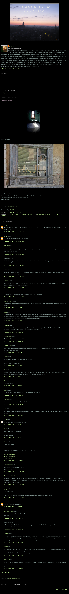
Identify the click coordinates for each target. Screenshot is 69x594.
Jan (5, 381)
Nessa (6, 442)
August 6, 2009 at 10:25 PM (14, 471)
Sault (11, 210)
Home (34, 575)
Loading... (3, 92)
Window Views (10, 206)
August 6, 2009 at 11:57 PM (14, 497)
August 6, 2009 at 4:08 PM (13, 365)
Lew (5, 408)
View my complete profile (10, 68)
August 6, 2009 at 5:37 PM (13, 415)
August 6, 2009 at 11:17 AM (14, 254)
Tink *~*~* (7, 559)
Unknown (6, 502)
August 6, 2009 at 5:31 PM (13, 395)
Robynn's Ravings (9, 225)
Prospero (6, 325)
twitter (5, 458)
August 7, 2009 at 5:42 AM (13, 529)
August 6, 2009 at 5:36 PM (13, 404)
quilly (5, 489)
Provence (15, 210)
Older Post (64, 575)
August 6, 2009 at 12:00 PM (14, 276)
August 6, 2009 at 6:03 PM (13, 424)
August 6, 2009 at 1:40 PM (13, 308)
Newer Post (4, 575)
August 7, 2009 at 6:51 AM (13, 542)
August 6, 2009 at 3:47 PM (13, 352)
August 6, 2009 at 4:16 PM (13, 376)
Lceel (5, 419)
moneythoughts (8, 301)
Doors (9, 214)
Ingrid (5, 390)
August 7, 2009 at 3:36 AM (13, 518)
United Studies (8, 345)
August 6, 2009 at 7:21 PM (13, 437)
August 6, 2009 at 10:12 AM (14, 232)
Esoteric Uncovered (9, 456)
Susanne (6, 399)
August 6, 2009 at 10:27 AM (14, 241)
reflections (31, 214)
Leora (5, 269)
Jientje (12, 46)
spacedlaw (7, 245)
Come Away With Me (9, 476)
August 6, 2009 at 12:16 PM (14, 287)
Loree (5, 291)
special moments (43, 214)
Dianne (6, 356)
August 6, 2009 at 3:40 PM (13, 341)
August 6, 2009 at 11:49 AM (14, 265)
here (16, 206)
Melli (5, 369)
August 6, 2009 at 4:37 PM (13, 386)
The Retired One (8, 511)
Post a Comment (5, 572)
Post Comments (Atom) (14, 578)
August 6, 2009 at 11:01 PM (14, 484)
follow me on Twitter (61, 589)
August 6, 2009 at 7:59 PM (13, 460)
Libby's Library (8, 464)
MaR (5, 312)
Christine (6, 533)
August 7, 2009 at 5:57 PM (13, 555)
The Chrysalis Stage (9, 454)
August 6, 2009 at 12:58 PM (14, 296)
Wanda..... (7, 280)
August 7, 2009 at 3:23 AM (13, 507)
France (20, 210)
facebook (11, 458)
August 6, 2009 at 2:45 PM (13, 321)
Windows (4, 215)
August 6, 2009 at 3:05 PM (13, 332)
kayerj (5, 236)
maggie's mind (8, 336)
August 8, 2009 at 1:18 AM (13, 568)
